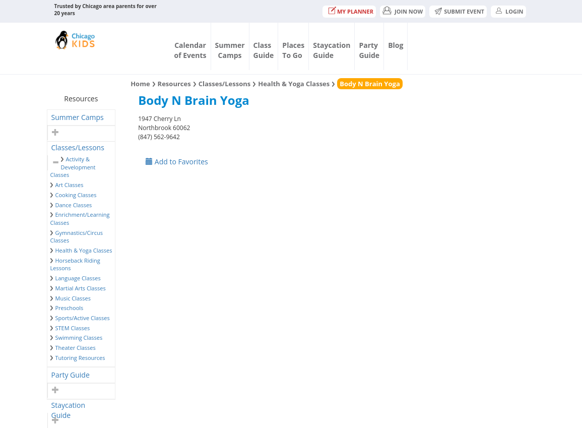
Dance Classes (73, 205)
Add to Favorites (177, 161)
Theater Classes (75, 347)
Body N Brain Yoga (370, 83)
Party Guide (70, 375)
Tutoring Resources (80, 357)
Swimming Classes (79, 337)
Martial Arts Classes (80, 288)
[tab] (81, 117)
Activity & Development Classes (73, 166)
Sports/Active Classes (82, 318)
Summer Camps (77, 117)
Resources (174, 83)
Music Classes (73, 298)
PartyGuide (369, 50)
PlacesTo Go (293, 50)
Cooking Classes (76, 195)
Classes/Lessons (77, 147)
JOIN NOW (409, 11)
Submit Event (464, 11)
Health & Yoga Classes (83, 250)
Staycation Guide (68, 406)
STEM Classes (72, 328)
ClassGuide (263, 50)
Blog (395, 45)
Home (140, 83)
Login (514, 11)
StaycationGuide (331, 50)
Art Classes (69, 185)
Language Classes (78, 278)
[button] (54, 132)
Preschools (69, 308)
